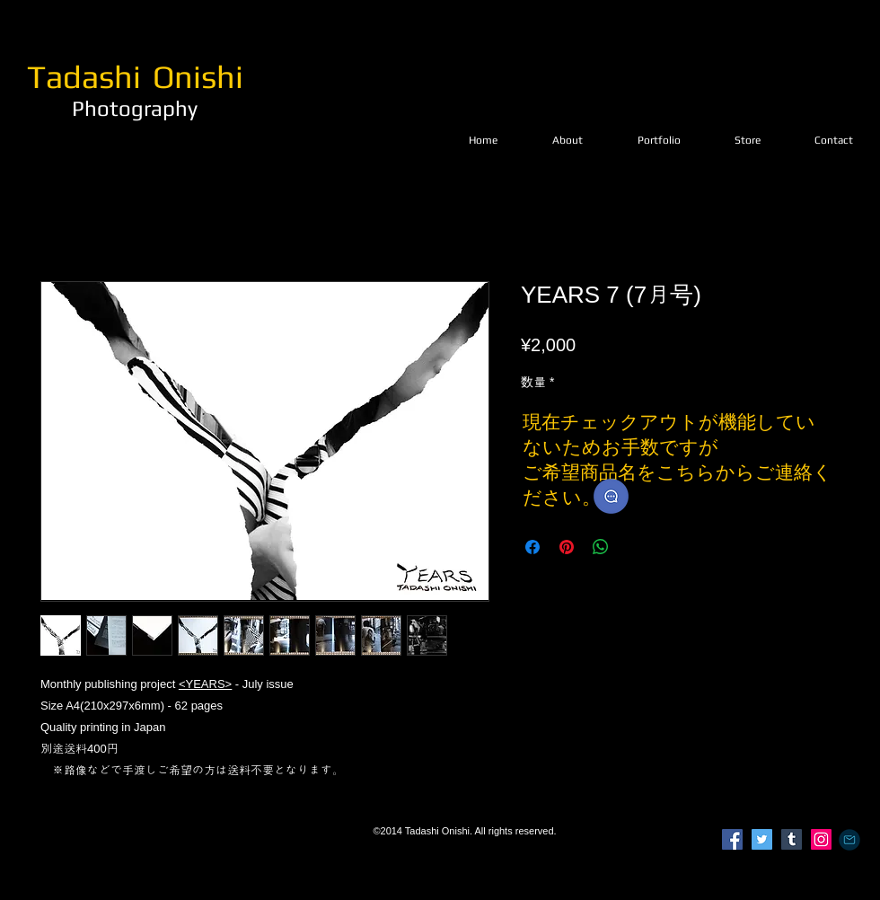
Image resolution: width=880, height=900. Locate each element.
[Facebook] (732, 839)
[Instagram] (821, 839)
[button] (659, 140)
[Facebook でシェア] (532, 547)
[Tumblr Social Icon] (791, 839)
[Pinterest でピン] (566, 547)
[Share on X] (635, 547)
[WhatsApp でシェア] (601, 547)
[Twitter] (762, 839)
